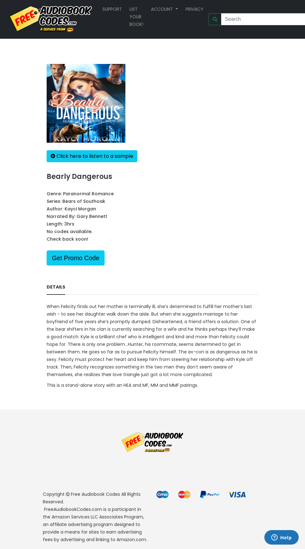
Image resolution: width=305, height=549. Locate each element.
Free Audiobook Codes (95, 494)
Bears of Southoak (83, 201)
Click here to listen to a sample (92, 156)
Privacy (195, 9)
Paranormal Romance (88, 194)
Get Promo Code (75, 257)
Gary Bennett (92, 216)
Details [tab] (56, 287)
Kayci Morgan (80, 209)
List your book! (136, 16)
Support (112, 9)
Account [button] (162, 9)
